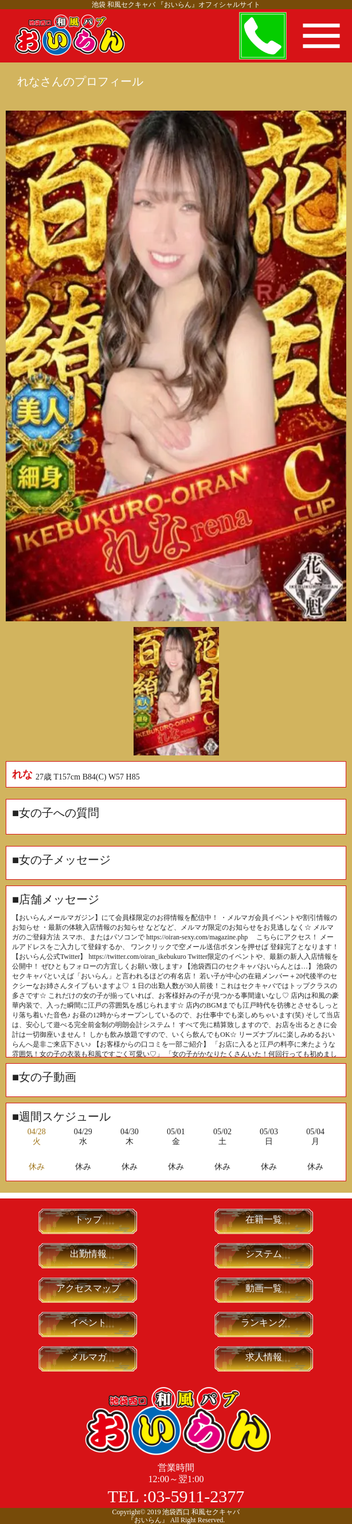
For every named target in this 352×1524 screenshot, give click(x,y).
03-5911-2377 (195, 1496)
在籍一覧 (263, 1219)
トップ (88, 1219)
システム (263, 1254)
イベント (88, 1322)
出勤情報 (88, 1254)
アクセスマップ (88, 1288)
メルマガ (88, 1357)
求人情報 (263, 1357)
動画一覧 (263, 1288)
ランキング (264, 1322)
